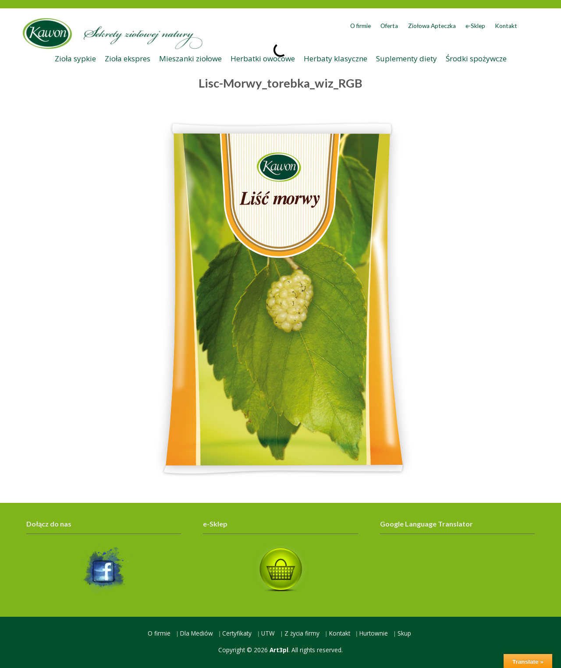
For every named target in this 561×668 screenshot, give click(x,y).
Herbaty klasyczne (335, 58)
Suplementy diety (406, 58)
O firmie (360, 25)
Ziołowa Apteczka (432, 25)
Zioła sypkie (75, 58)
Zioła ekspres (127, 58)
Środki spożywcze (476, 58)
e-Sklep (475, 25)
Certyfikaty (237, 633)
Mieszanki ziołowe (190, 58)
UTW (268, 633)
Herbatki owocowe (263, 58)
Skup (404, 633)
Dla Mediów (196, 633)
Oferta (389, 25)
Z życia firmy (302, 633)
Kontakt (506, 25)
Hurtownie (373, 633)
